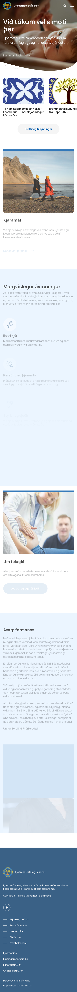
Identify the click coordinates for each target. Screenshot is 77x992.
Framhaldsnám (18, 943)
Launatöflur (16, 931)
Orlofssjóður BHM (13, 970)
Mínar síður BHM (12, 965)
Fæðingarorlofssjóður (15, 959)
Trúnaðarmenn (18, 925)
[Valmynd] (72, 5)
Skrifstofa (15, 937)
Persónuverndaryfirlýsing (16, 980)
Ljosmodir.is (10, 953)
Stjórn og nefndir (19, 919)
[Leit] (64, 5)
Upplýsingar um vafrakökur (17, 985)
